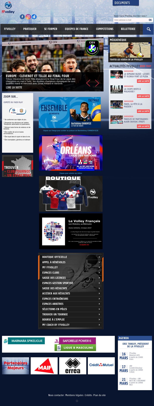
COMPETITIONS (104, 29)
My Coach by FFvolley (56, 325)
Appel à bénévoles (53, 262)
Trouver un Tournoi (55, 314)
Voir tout (145, 66)
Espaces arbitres (52, 304)
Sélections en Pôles (54, 309)
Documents (122, 3)
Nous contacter (56, 395)
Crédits (88, 395)
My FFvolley (50, 267)
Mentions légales (74, 395)
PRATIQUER (29, 29)
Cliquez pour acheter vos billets (70, 173)
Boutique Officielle (54, 257)
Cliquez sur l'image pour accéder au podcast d (59, 131)
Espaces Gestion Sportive (57, 283)
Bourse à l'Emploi (53, 319)
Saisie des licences (54, 278)
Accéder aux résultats (56, 293)
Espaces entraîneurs (55, 298)
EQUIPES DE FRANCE (76, 29)
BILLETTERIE (128, 29)
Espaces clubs (50, 272)
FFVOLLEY (9, 29)
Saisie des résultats (54, 288)
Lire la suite (14, 87)
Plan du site (99, 395)
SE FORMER (50, 29)
